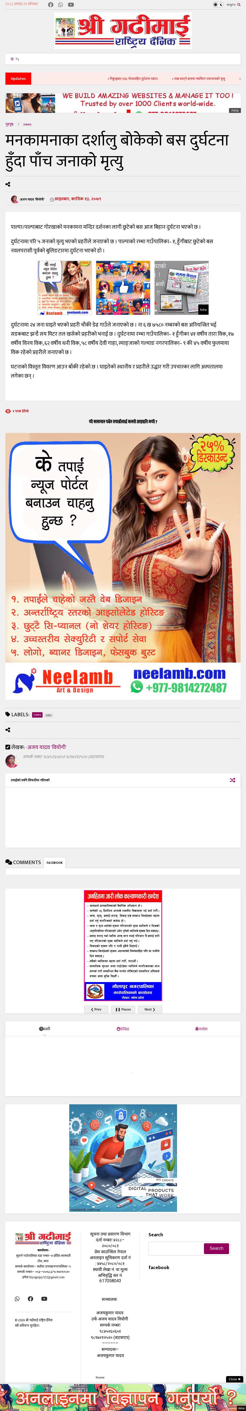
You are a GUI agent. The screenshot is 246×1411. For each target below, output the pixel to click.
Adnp (235, 110)
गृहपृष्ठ (9, 124)
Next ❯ (150, 1009)
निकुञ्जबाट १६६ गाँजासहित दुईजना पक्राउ (141, 78)
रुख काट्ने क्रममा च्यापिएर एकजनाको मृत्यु (207, 78)
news (27, 124)
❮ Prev (96, 1009)
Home (100, 1377)
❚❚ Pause (123, 1009)
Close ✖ (235, 1379)
